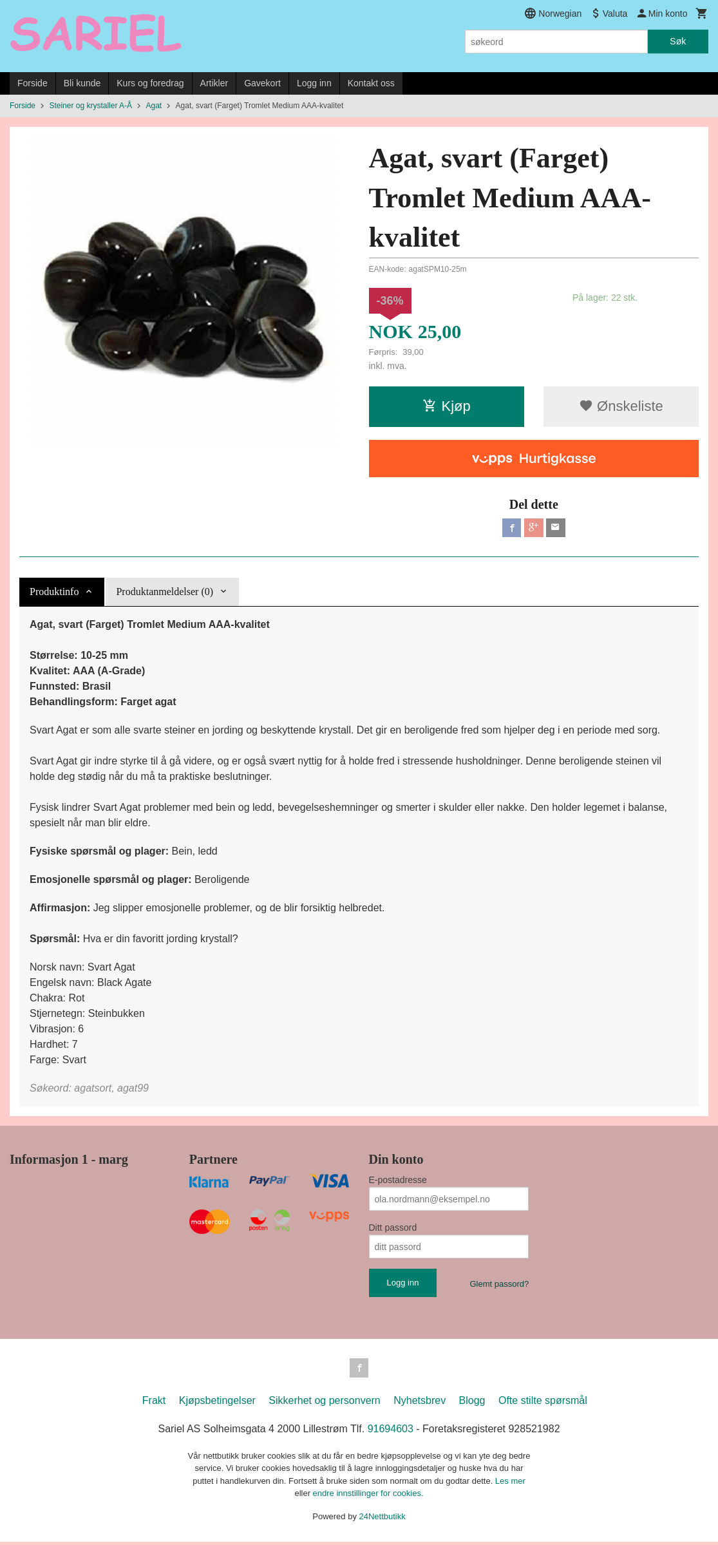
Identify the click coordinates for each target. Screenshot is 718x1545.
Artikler (214, 83)
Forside (32, 83)
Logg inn (314, 83)
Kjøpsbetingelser (217, 1403)
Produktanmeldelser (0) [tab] (164, 593)
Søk (678, 41)
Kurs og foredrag (150, 83)
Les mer (510, 1483)
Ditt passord (393, 1229)
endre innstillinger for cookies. (368, 1496)
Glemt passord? (499, 1286)
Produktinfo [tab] (54, 593)
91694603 (390, 1431)
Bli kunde (82, 83)
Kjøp (446, 406)
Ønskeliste (621, 406)
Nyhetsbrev (419, 1403)
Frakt (153, 1403)
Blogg (472, 1403)
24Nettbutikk (382, 1519)
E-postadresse (398, 1182)
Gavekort (262, 83)
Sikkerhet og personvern (324, 1403)
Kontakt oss (371, 83)
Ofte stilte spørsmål (542, 1403)
